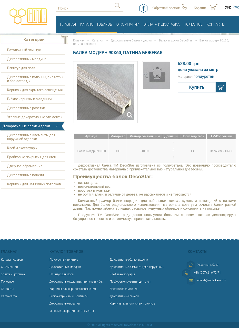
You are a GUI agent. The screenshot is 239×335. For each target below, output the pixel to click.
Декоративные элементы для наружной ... (137, 267)
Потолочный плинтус (24, 50)
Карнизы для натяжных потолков (34, 184)
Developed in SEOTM (138, 325)
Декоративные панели (25, 175)
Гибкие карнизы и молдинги (29, 99)
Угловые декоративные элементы (34, 117)
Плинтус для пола (21, 68)
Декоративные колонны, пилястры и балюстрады (35, 79)
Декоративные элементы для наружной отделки (31, 137)
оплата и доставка (161, 24)
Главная (68, 24)
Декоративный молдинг (26, 59)
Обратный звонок (166, 8)
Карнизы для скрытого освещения (35, 90)
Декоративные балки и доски (131, 40)
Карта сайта (9, 296)
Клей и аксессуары (22, 148)
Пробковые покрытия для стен (31, 157)
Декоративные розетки (26, 108)
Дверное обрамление (24, 166)
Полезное (193, 24)
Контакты (216, 24)
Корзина (200, 8)
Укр (228, 7)
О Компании (127, 24)
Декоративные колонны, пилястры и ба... (77, 281)
